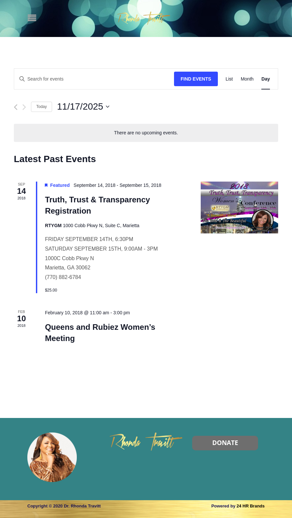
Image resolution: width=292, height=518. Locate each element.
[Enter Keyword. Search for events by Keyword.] (94, 79)
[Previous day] (15, 107)
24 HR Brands (251, 505)
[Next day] (24, 107)
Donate (225, 442)
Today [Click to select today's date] (41, 106)
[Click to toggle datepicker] (83, 106)
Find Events (196, 79)
